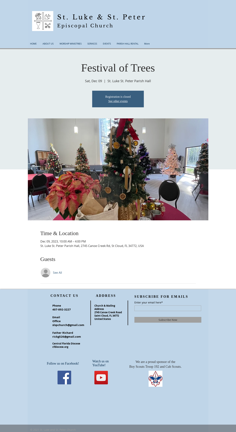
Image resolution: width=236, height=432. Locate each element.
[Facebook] (64, 377)
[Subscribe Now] (167, 320)
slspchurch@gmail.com (68, 325)
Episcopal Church (85, 26)
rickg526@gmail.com (66, 337)
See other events (118, 101)
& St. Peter (121, 17)
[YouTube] (101, 377)
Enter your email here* (148, 302)
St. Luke (77, 17)
